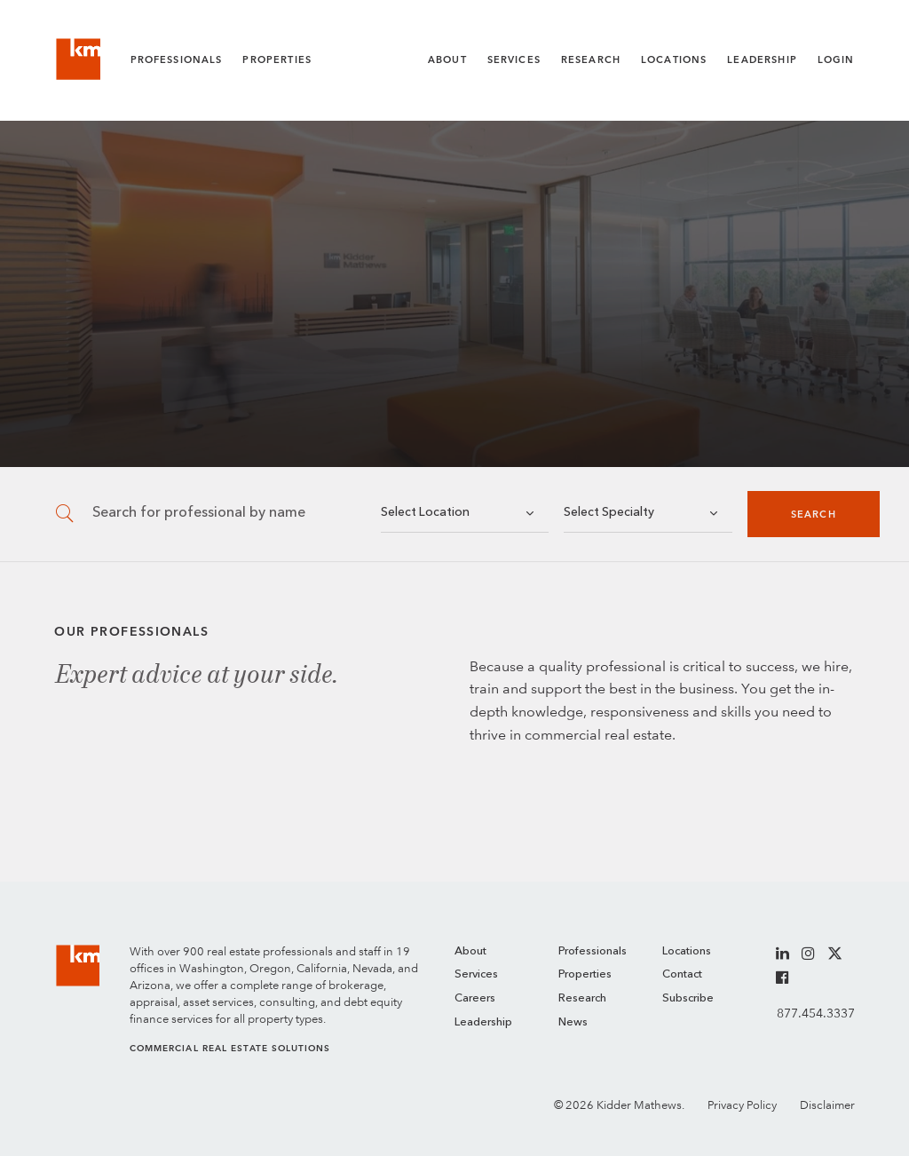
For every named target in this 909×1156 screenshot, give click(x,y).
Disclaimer (827, 1105)
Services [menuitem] (476, 974)
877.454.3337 (816, 1013)
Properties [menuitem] (585, 974)
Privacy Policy (742, 1105)
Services (514, 60)
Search (813, 514)
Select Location (425, 513)
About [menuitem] (470, 951)
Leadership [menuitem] (483, 1022)
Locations (674, 60)
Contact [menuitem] (682, 974)
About (447, 60)
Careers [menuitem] (474, 998)
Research (590, 60)
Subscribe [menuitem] (688, 998)
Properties (277, 60)
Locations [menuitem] (686, 951)
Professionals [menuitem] (592, 951)
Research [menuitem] (582, 998)
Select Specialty (609, 513)
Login (836, 60)
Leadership (762, 60)
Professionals (176, 60)
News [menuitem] (573, 1022)
